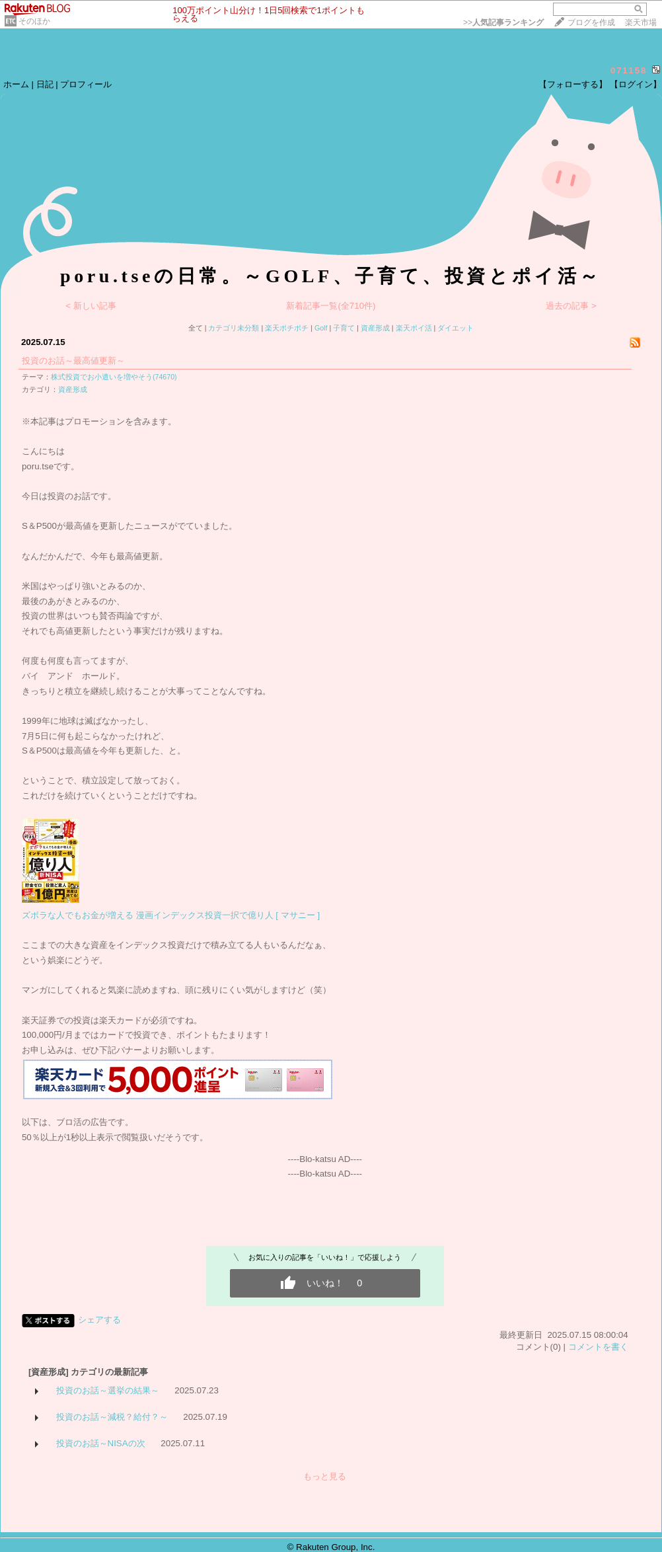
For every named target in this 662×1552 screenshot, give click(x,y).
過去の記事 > (571, 306)
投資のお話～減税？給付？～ (112, 1417)
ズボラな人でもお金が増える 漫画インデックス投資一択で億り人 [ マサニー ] (171, 915)
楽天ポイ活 (414, 328)
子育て (344, 328)
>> (503, 22)
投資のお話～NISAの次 (100, 1443)
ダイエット (455, 328)
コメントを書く (598, 1347)
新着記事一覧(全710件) (330, 306)
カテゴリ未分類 (233, 328)
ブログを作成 (591, 22)
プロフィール (86, 84)
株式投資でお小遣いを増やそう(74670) (114, 377)
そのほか (34, 21)
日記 (45, 84)
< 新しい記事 (90, 306)
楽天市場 (641, 22)
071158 (628, 70)
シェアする (99, 1320)
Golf (321, 328)
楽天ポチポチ (287, 328)
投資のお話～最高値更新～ (73, 361)
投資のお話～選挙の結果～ (107, 1390)
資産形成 (375, 328)
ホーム (16, 84)
